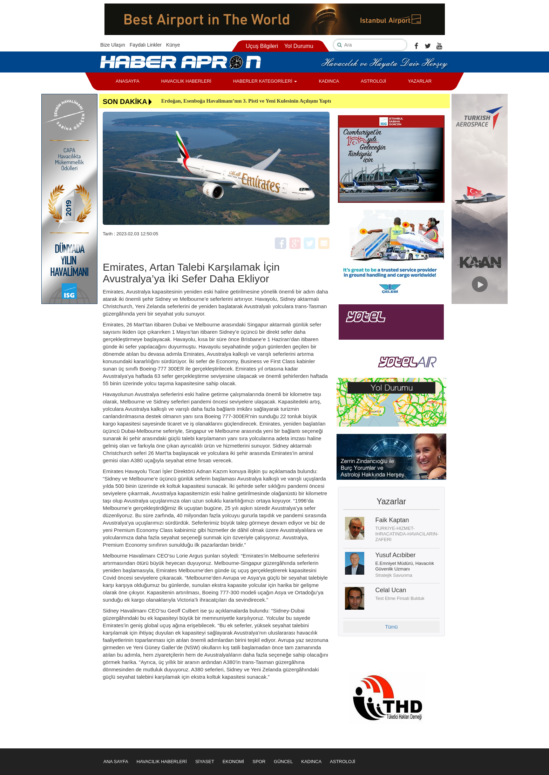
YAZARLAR (420, 81)
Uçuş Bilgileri (262, 46)
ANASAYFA (128, 81)
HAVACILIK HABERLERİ (186, 81)
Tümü (391, 627)
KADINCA (329, 81)
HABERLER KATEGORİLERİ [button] (265, 81)
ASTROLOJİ (373, 81)
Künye (173, 45)
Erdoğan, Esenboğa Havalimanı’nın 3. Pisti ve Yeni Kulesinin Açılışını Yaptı (246, 101)
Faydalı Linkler (146, 45)
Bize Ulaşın (112, 45)
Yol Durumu (298, 46)
